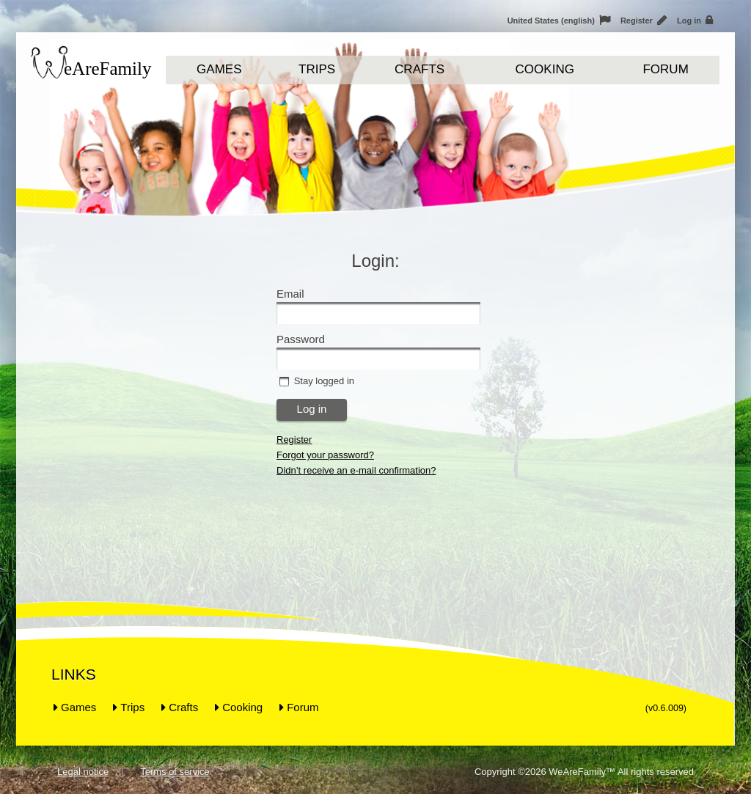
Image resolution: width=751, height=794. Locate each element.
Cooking (545, 69)
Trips (316, 69)
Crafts (419, 69)
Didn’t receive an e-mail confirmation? (356, 470)
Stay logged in (324, 380)
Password (300, 339)
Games (219, 69)
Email (290, 293)
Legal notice (83, 771)
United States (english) (559, 20)
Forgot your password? (325, 454)
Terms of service (175, 771)
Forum (665, 69)
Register (643, 20)
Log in (695, 20)
